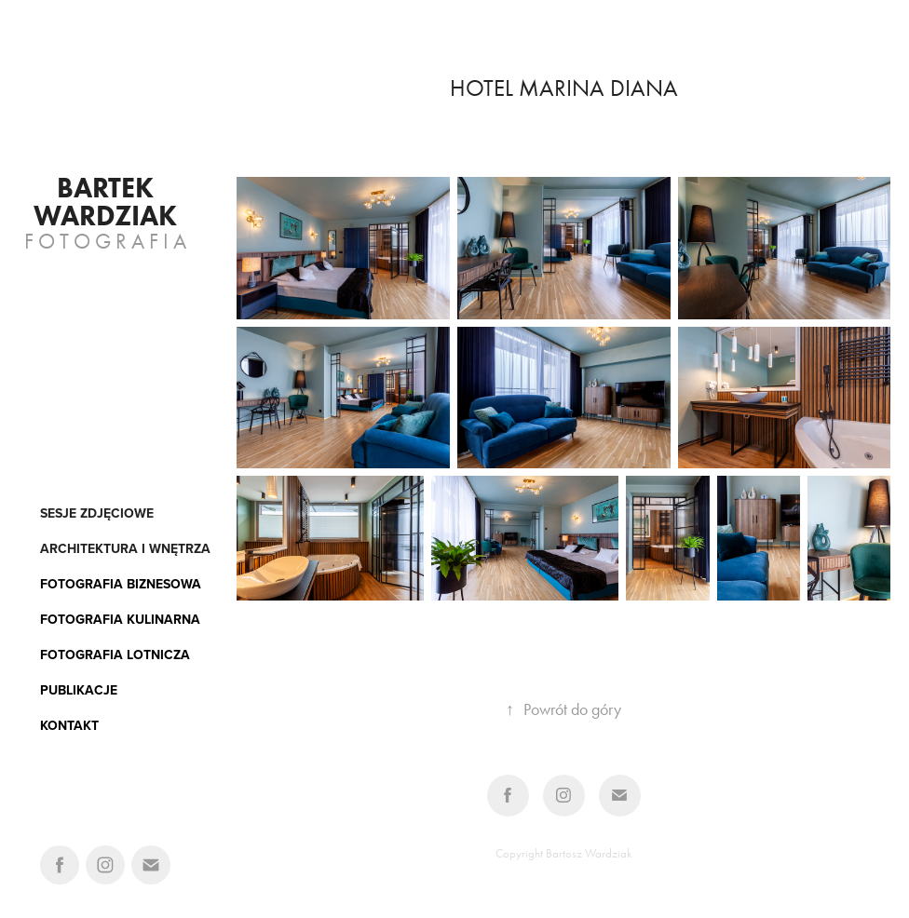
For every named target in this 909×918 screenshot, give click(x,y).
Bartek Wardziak (105, 201)
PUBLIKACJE (78, 690)
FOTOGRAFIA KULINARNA (120, 619)
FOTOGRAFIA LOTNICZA (115, 654)
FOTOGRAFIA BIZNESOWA (120, 583)
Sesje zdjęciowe (97, 513)
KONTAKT (69, 725)
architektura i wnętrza (125, 548)
